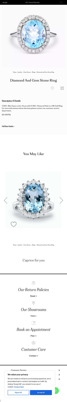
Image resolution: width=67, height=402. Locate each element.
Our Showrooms (33, 310)
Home (14, 72)
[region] (30, 384)
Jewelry (20, 72)
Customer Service (18, 370)
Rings (33, 72)
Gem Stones (27, 72)
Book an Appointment (33, 330)
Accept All (41, 392)
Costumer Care (33, 350)
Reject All (18, 392)
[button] (5, 3)
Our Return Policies (33, 290)
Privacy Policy (19, 387)
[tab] (33, 370)
